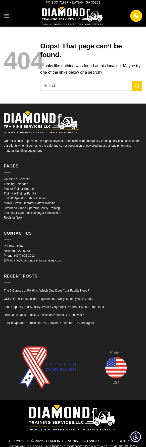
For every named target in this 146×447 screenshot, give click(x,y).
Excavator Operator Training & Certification (32, 213)
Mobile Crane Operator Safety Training (29, 203)
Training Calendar (16, 184)
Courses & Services (17, 179)
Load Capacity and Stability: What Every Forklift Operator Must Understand (54, 307)
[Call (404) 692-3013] (136, 16)
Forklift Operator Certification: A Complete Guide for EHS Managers (49, 323)
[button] (7, 16)
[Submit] (137, 86)
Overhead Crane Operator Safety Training (32, 208)
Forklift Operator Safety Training (25, 198)
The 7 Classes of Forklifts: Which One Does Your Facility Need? (46, 290)
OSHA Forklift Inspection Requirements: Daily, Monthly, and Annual (48, 299)
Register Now (13, 217)
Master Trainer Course (19, 189)
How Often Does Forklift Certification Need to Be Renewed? (44, 315)
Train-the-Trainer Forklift (20, 193)
